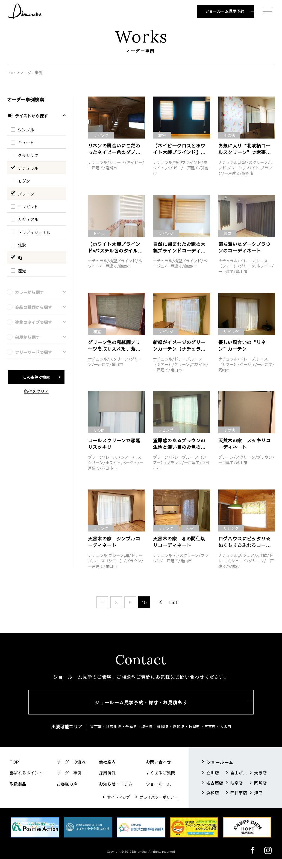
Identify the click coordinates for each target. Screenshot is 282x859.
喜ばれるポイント (26, 773)
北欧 (22, 245)
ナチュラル (28, 168)
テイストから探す (31, 116)
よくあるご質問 (160, 773)
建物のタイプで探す (33, 322)
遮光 (22, 271)
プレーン (26, 194)
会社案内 (107, 762)
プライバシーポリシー (159, 797)
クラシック (28, 155)
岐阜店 (236, 783)
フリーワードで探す (33, 352)
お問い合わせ (158, 762)
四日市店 (238, 792)
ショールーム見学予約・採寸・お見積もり (141, 702)
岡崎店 (260, 783)
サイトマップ (118, 797)
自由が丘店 (239, 773)
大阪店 (260, 773)
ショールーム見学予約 (225, 11)
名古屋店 (214, 783)
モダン (24, 181)
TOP (11, 72)
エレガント (28, 206)
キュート (26, 142)
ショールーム (158, 784)
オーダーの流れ (71, 762)
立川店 (212, 773)
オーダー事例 (69, 773)
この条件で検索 (36, 377)
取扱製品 (18, 784)
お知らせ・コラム (116, 784)
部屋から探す (27, 337)
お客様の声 (67, 784)
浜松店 (212, 792)
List (172, 602)
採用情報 (107, 773)
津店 (258, 792)
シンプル (26, 130)
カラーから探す (29, 292)
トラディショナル (34, 232)
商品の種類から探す (33, 307)
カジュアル (28, 219)
